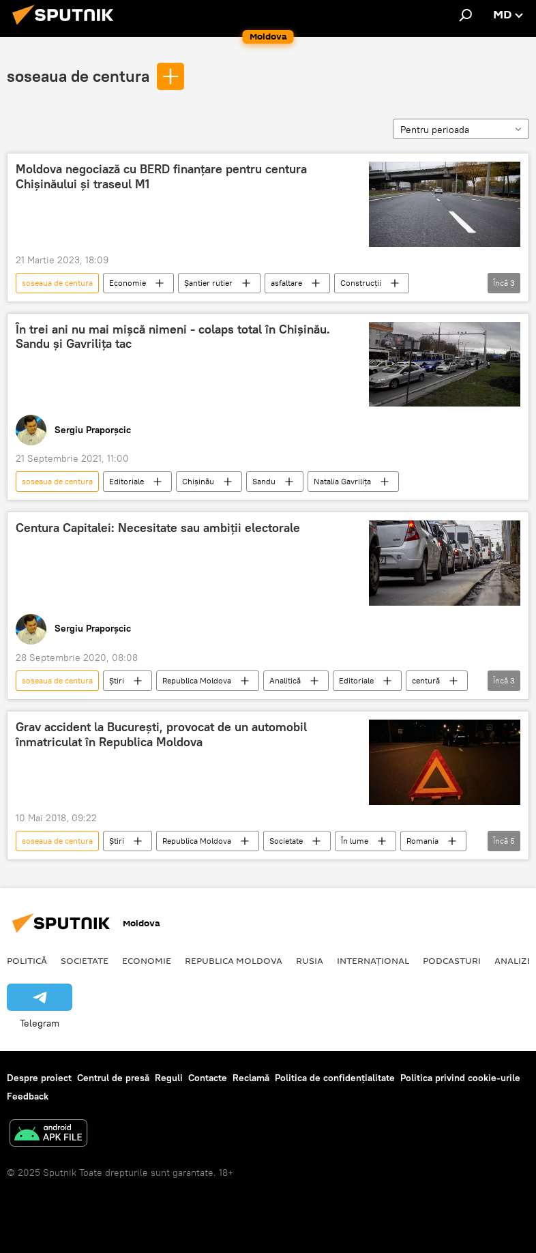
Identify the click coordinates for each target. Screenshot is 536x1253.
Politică (27, 960)
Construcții (360, 283)
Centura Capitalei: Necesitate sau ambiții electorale (158, 527)
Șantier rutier (208, 283)
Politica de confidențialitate (335, 1078)
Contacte (207, 1078)
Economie (127, 283)
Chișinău (198, 481)
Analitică (285, 680)
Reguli (169, 1078)
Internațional (373, 960)
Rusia (309, 960)
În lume (354, 841)
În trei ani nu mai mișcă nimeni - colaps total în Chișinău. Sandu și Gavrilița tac (173, 337)
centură (426, 680)
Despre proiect (39, 1078)
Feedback (27, 1096)
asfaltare (286, 283)
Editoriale (126, 481)
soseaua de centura (78, 75)
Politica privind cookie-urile (460, 1078)
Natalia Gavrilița (342, 481)
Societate (286, 841)
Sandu (264, 481)
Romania (422, 841)
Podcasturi (452, 960)
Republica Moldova (196, 680)
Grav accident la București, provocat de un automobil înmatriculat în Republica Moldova (161, 735)
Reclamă (251, 1078)
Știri (116, 680)
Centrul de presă (113, 1078)
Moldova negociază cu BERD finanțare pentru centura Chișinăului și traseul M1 (161, 177)
